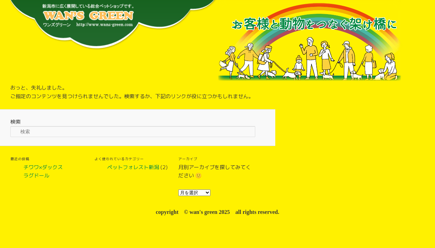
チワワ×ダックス (43, 167)
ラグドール (36, 175)
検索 (15, 121)
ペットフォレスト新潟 (133, 167)
